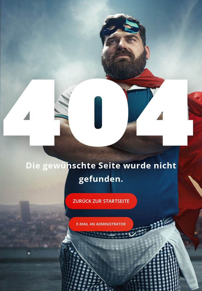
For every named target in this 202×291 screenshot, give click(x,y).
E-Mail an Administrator (101, 223)
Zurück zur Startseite (101, 201)
